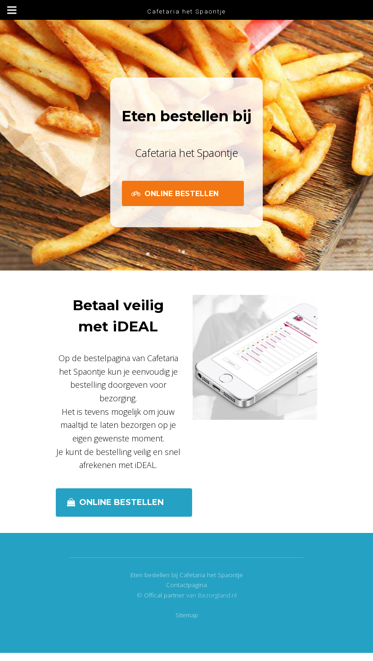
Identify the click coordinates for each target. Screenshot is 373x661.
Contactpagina (186, 585)
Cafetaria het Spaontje (186, 11)
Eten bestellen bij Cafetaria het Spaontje (186, 575)
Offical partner (165, 595)
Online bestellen (121, 502)
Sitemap (186, 615)
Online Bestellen (181, 193)
